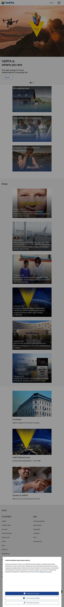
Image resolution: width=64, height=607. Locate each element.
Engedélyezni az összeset (32, 593)
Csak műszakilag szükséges (33, 598)
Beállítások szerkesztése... (33, 602)
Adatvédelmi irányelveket (45, 571)
